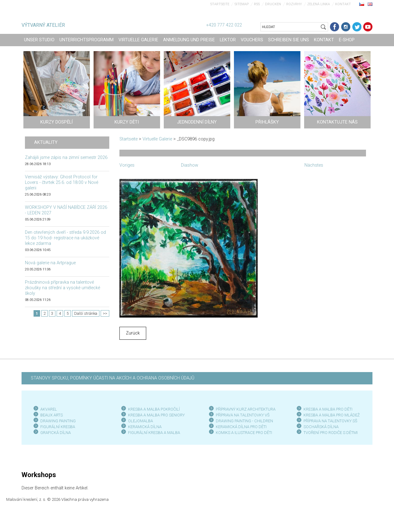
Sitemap (242, 4)
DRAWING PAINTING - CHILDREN (244, 421)
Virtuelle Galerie (157, 139)
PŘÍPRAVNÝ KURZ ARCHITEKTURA (245, 409)
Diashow (189, 165)
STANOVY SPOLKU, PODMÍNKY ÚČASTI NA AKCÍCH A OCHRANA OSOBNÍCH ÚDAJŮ (112, 378)
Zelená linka (318, 4)
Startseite (219, 4)
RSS (257, 4)
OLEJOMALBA (140, 421)
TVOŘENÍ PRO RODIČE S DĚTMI (331, 432)
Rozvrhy (294, 4)
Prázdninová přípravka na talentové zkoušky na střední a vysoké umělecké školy (62, 288)
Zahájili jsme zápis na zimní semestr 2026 (66, 157)
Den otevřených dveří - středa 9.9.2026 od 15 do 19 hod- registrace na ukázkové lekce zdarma (65, 238)
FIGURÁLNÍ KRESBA (57, 426)
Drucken (273, 4)
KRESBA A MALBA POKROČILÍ (154, 409)
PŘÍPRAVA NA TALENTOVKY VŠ (243, 415)
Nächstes (313, 165)
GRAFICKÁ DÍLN (54, 432)
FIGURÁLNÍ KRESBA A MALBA (154, 432)
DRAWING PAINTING (58, 421)
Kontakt (343, 4)
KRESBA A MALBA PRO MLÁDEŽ (332, 415)
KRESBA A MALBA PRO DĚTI (328, 409)
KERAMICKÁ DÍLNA (145, 426)
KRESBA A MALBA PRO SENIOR (155, 415)
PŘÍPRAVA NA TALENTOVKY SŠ (330, 421)
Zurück (133, 333)
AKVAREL (48, 409)
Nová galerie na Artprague (50, 263)
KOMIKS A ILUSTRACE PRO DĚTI (244, 432)
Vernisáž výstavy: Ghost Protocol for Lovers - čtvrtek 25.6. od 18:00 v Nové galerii (61, 182)
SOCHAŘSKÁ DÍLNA (321, 426)
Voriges (127, 165)
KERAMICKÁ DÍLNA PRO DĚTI (241, 426)
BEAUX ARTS (51, 415)
